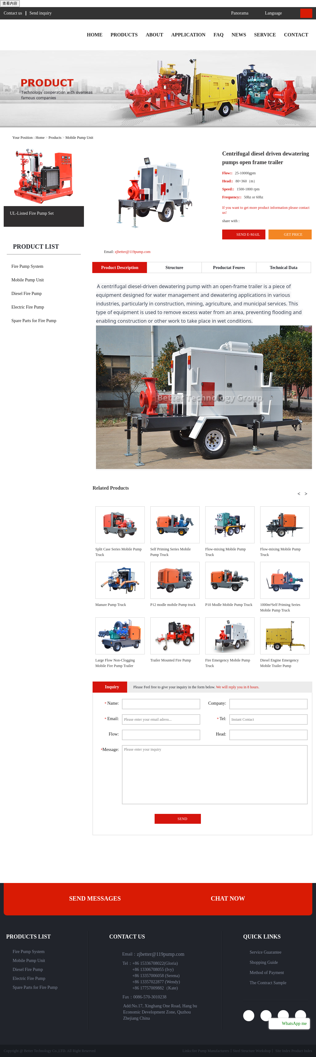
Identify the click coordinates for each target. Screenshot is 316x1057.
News (238, 34)
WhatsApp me (294, 1023)
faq (219, 34)
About (154, 34)
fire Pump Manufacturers (210, 1051)
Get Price (293, 234)
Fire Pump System (27, 266)
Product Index (301, 1051)
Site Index (282, 1051)
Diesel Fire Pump (26, 293)
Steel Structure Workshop (252, 1051)
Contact (296, 34)
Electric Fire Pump (27, 307)
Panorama (234, 13)
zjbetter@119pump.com (132, 252)
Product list (36, 246)
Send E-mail (248, 234)
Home (94, 34)
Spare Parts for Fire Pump (33, 320)
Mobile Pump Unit (79, 137)
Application (188, 34)
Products (124, 34)
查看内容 (9, 3)
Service (265, 34)
